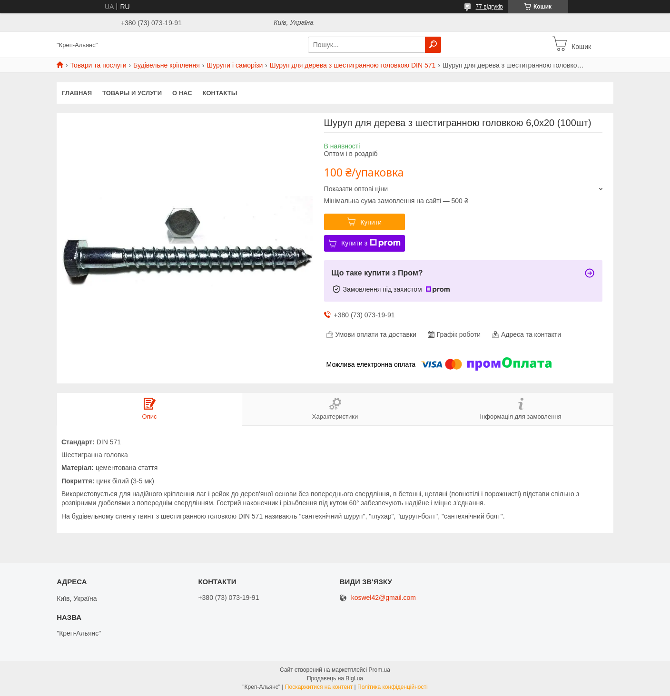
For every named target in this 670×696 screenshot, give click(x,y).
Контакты (220, 93)
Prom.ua (379, 670)
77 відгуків (489, 6)
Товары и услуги (132, 93)
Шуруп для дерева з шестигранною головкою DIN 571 (353, 65)
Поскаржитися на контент (319, 687)
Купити (371, 222)
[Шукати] (433, 45)
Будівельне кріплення (166, 65)
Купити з (371, 243)
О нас (182, 93)
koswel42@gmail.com (383, 597)
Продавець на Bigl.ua (335, 678)
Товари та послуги (98, 65)
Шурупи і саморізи (235, 65)
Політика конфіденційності (392, 687)
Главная (77, 93)
